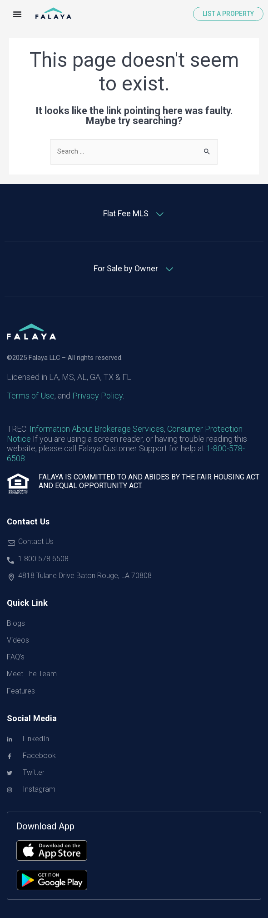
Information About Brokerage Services (97, 429)
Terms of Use (31, 395)
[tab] (134, 213)
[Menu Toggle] (17, 14)
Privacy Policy (97, 395)
